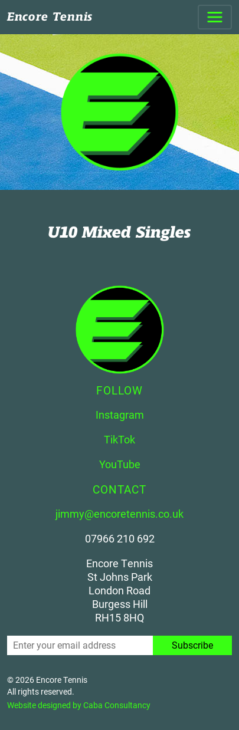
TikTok (119, 439)
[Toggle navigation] (215, 17)
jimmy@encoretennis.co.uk (119, 514)
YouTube (119, 464)
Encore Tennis (50, 17)
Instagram (120, 414)
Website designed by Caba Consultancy (78, 705)
